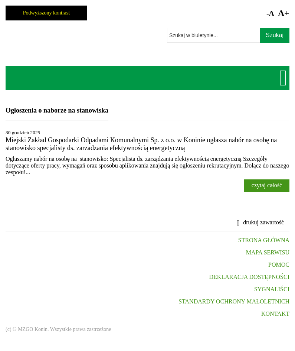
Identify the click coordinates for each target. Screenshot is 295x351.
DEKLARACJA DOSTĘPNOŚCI (249, 277)
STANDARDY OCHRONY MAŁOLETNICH (233, 301)
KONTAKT (275, 314)
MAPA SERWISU (267, 252)
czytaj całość (267, 185)
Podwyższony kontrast (46, 13)
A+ (283, 13)
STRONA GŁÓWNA (263, 240)
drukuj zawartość (263, 222)
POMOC (278, 264)
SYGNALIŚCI (271, 289)
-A (270, 13)
